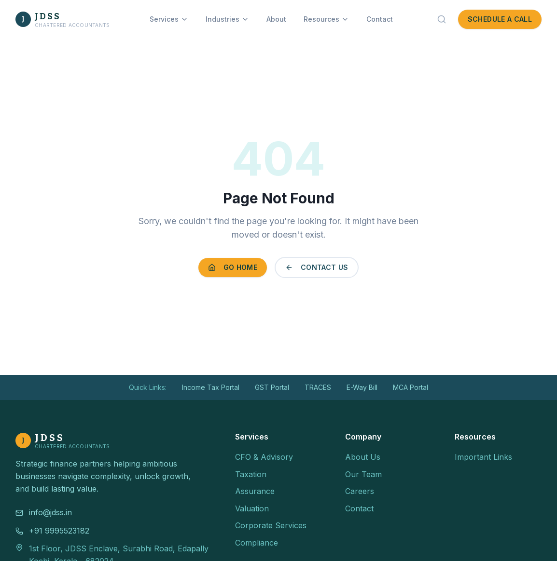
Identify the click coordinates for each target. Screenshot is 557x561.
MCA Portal (410, 387)
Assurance (255, 491)
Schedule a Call (500, 19)
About (276, 19)
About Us (362, 457)
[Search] (441, 19)
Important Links (483, 457)
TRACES (318, 387)
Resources (326, 19)
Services (169, 19)
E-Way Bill (362, 387)
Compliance (256, 543)
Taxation (250, 474)
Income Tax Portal (210, 387)
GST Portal (272, 387)
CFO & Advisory (264, 457)
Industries (227, 19)
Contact (379, 19)
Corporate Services (270, 525)
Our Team (363, 474)
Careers (359, 491)
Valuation (252, 508)
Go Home (232, 267)
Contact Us (316, 267)
